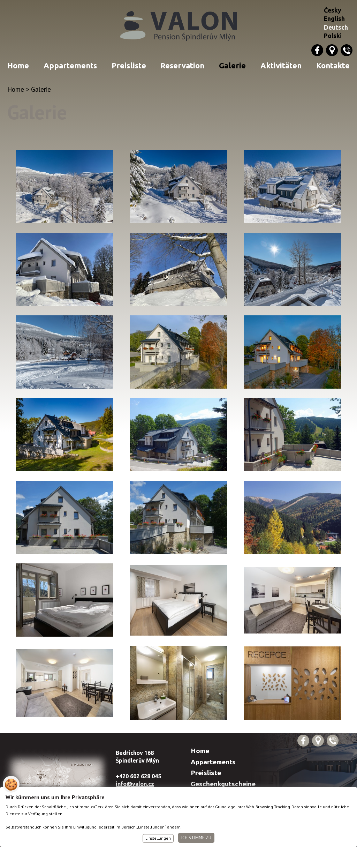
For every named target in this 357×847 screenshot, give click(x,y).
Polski (333, 35)
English (334, 18)
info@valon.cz (135, 784)
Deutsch (336, 27)
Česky (332, 10)
